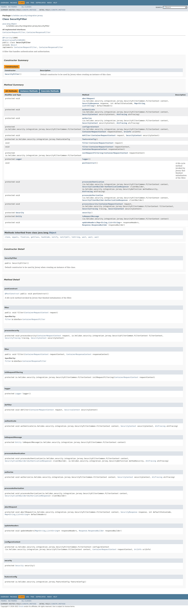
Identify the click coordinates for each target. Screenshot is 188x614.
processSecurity (90, 204)
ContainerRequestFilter (13, 32)
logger (85, 159)
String (141, 103)
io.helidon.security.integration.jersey (27, 16)
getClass (35, 237)
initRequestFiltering (92, 153)
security (86, 213)
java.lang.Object (9, 24)
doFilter (86, 135)
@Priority (7, 38)
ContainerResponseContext (94, 149)
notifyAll (65, 237)
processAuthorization (92, 195)
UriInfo (127, 132)
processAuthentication (93, 182)
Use (27, 3)
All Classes (26, 7)
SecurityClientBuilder (93, 187)
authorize (87, 118)
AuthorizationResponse (116, 200)
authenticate (88, 110)
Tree (32, 3)
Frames (4, 7)
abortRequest (88, 98)
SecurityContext (90, 114)
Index (49, 3)
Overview (5, 3)
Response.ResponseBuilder (94, 225)
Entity (19, 216)
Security (20, 213)
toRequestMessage (90, 216)
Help (55, 3)
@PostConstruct (12, 294)
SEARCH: (159, 7)
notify (55, 237)
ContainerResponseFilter (38, 32)
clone (7, 237)
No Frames (12, 7)
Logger (19, 159)
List (84, 106)
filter (85, 143)
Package (13, 3)
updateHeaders (89, 222)
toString (76, 237)
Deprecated (41, 3)
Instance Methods (29, 91)
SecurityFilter (12, 74)
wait (84, 237)
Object (14, 45)
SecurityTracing (90, 209)
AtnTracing (122, 114)
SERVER (21, 40)
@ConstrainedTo (9, 40)
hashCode (45, 237)
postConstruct (89, 163)
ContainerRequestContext (94, 132)
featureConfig (89, 139)
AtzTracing (122, 123)
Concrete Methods (50, 91)
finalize (24, 237)
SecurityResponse (90, 103)
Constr (25, 10)
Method (33, 10)
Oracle (21, 606)
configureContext (90, 127)
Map (136, 103)
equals (15, 237)
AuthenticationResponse (116, 187)
